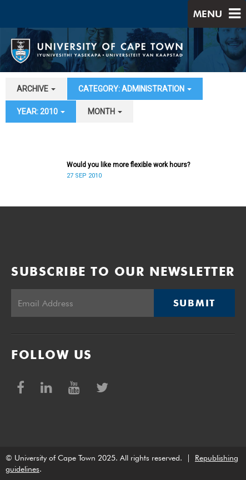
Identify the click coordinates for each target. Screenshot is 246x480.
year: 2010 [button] (41, 111)
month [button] (105, 111)
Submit (194, 303)
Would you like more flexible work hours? (128, 165)
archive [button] (36, 88)
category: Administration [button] (135, 88)
